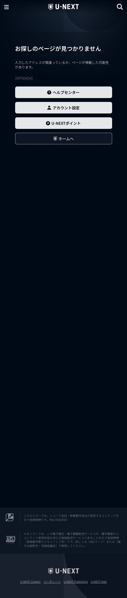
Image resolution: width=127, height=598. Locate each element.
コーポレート (52, 582)
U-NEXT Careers (30, 582)
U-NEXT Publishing (76, 582)
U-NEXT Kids (99, 582)
